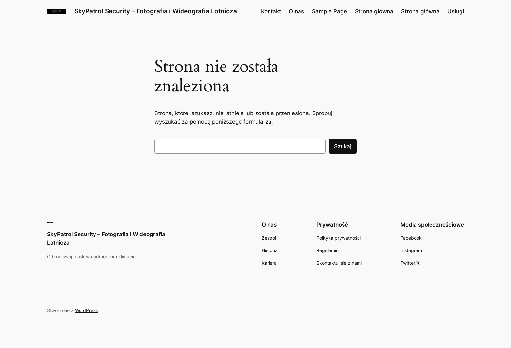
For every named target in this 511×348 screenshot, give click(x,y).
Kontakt (271, 11)
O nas (296, 11)
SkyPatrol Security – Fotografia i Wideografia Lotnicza (155, 11)
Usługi (455, 11)
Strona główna (374, 11)
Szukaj (342, 146)
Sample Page (329, 11)
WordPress (86, 310)
